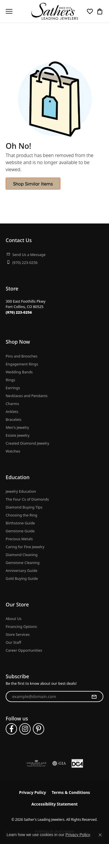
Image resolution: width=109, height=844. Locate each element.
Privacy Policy (32, 792)
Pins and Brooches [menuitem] (21, 356)
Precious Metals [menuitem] (19, 538)
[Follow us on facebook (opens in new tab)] (11, 729)
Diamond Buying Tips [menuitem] (24, 507)
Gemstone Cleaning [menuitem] (23, 562)
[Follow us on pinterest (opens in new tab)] (38, 729)
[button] (89, 11)
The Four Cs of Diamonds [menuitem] (27, 499)
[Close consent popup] (100, 835)
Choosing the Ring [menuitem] (21, 515)
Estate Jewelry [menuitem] (17, 435)
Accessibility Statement (54, 804)
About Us (14, 618)
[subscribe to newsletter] (94, 697)
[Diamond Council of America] (77, 763)
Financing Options (21, 626)
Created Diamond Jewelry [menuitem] (27, 443)
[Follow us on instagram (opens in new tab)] (25, 729)
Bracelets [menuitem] (14, 419)
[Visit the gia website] (59, 763)
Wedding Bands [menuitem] (19, 371)
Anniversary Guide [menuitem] (21, 570)
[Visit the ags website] (36, 763)
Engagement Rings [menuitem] (22, 364)
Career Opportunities (24, 650)
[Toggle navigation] (9, 11)
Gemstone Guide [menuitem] (20, 530)
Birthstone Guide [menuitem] (20, 523)
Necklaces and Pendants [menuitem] (27, 395)
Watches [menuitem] (13, 451)
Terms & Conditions (71, 792)
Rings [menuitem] (10, 379)
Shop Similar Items (33, 183)
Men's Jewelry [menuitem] (17, 427)
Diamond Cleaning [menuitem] (22, 554)
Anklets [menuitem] (12, 411)
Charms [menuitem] (12, 403)
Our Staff (13, 642)
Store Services (18, 634)
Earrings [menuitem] (13, 387)
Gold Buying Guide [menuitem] (22, 578)
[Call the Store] (19, 312)
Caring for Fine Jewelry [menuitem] (25, 546)
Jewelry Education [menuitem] (21, 491)
